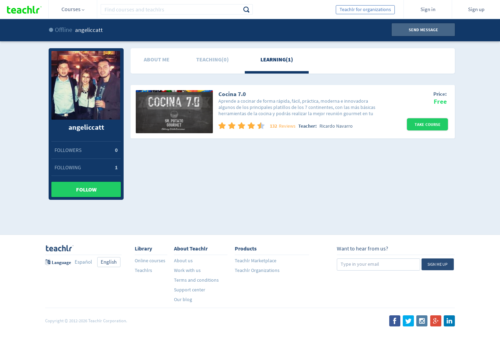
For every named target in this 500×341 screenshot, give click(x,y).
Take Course (428, 124)
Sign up (476, 9)
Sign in (427, 9)
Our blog (183, 299)
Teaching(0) (212, 59)
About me (156, 59)
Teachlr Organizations (257, 270)
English (109, 261)
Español (83, 261)
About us (183, 260)
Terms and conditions (196, 280)
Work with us (187, 270)
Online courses (150, 260)
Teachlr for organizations (365, 9)
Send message (423, 29)
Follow (86, 189)
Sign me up (437, 264)
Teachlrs (143, 270)
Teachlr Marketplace (255, 260)
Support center (189, 290)
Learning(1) (276, 59)
